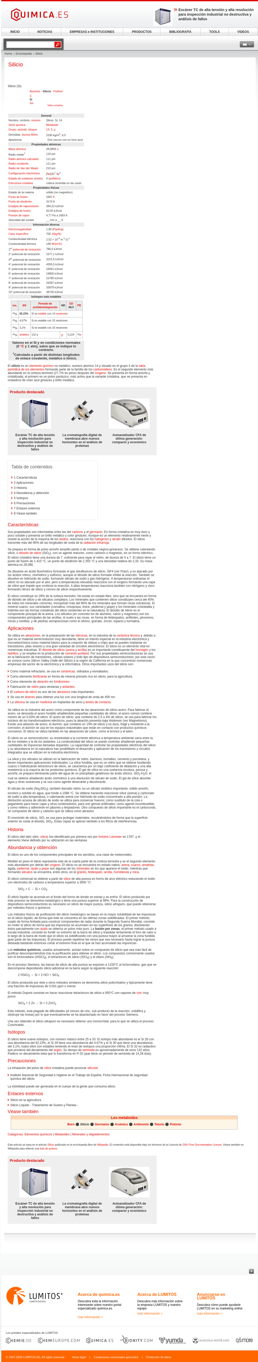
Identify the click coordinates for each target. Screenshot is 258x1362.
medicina (46, 702)
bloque (32, 129)
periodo (22, 129)
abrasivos (63, 692)
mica (135, 872)
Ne (49, 173)
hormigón (142, 650)
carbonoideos (102, 369)
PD (79, 305)
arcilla (82, 650)
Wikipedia (102, 1144)
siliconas (81, 635)
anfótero (54, 178)
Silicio (50, 1144)
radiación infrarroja (96, 542)
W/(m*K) (57, 243)
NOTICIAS (44, 32)
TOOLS (214, 32)
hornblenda (121, 872)
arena (70, 650)
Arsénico (121, 1124)
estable (42, 313)
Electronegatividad (19, 229)
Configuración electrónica (24, 173)
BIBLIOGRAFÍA (180, 32)
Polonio (175, 1124)
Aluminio (35, 91)
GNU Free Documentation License (202, 1144)
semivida (88, 1050)
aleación (43, 681)
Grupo (12, 129)
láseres (30, 697)
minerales (83, 868)
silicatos (27, 872)
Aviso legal (79, 1357)
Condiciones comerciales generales (116, 1357)
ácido (44, 929)
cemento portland (77, 653)
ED (71, 303)
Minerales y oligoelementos (90, 1134)
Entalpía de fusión (19, 210)
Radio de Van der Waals (23, 168)
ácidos (63, 539)
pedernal (23, 868)
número (36, 120)
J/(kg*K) (56, 233)
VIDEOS (243, 32)
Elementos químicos (38, 1134)
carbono (77, 532)
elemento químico (41, 366)
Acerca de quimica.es (99, 1294)
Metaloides (62, 1134)
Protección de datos (158, 1357)
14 (47, 129)
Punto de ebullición (20, 201)
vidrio (35, 687)
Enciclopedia (24, 53)
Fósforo (58, 91)
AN (24, 305)
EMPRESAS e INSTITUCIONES (92, 32)
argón (58, 1050)
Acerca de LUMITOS (157, 1294)
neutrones (62, 313)
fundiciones (61, 681)
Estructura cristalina (20, 183)
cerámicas (68, 671)
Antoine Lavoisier (110, 837)
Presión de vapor (19, 215)
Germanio (102, 1124)
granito (82, 872)
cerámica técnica (128, 635)
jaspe (45, 868)
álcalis (116, 539)
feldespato (95, 872)
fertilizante (40, 676)
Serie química (16, 124)
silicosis (92, 1068)
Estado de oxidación (20, 178)
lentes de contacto (98, 702)
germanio (96, 532)
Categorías (15, 1134)
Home (8, 53)
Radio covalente (18, 163)
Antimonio (141, 1124)
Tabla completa (55, 105)
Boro (71, 1124)
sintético (24, 334)
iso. (15, 305)
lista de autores (48, 1148)
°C (22, 346)
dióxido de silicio (30, 553)
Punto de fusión (18, 196)
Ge (31, 103)
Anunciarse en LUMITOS (211, 1296)
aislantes (68, 687)
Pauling (57, 229)
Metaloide (52, 124)
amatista (148, 865)
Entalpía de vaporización (23, 206)
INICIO (15, 32)
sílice (43, 837)
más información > (90, 1317)
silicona (20, 702)
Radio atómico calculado (23, 158)
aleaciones (32, 635)
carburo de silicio (25, 692)
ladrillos (13, 653)
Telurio (159, 1124)
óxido (38, 178)
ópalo (34, 868)
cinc (139, 993)
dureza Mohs (30, 134)
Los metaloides (124, 1118)
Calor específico (18, 233)
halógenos (102, 539)
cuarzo (135, 865)
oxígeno (100, 373)
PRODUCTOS (141, 32)
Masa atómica (17, 148)
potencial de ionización (27, 249)
